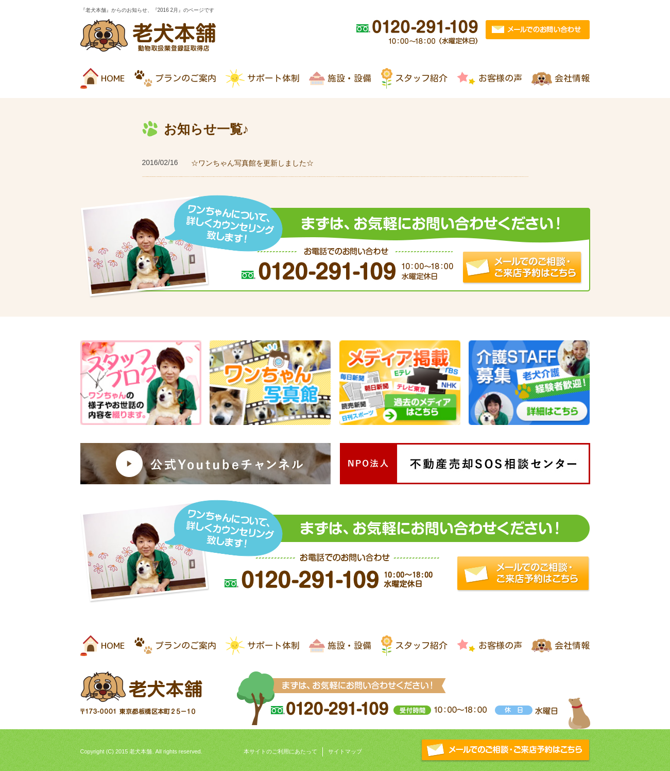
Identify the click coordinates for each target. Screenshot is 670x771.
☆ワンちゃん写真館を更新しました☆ (252, 163)
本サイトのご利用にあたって (280, 751)
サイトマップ (345, 751)
